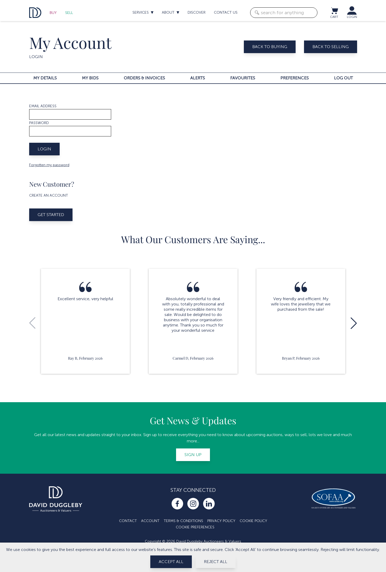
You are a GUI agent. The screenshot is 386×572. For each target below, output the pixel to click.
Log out (343, 78)
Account (150, 521)
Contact (128, 521)
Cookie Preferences (195, 527)
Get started (51, 214)
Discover (196, 12)
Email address (42, 106)
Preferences (294, 78)
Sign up (193, 454)
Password (39, 123)
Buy (53, 13)
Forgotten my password (49, 165)
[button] (354, 323)
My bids (90, 78)
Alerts (197, 78)
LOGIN (352, 17)
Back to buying (269, 46)
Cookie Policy (253, 521)
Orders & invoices (144, 78)
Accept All (171, 561)
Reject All (215, 561)
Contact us (226, 12)
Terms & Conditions (183, 521)
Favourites (242, 78)
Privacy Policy (221, 521)
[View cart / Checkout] (334, 10)
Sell (69, 13)
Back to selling (330, 46)
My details (45, 78)
